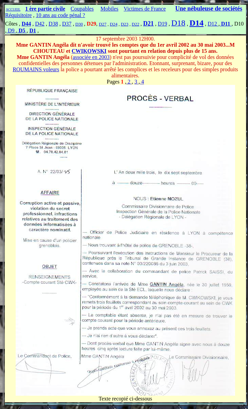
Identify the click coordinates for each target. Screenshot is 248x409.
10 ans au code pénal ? (60, 15)
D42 (40, 24)
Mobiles (109, 9)
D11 (226, 24)
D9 (11, 30)
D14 (196, 22)
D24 (113, 24)
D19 (162, 24)
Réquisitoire (18, 15)
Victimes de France (145, 9)
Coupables (82, 9)
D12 (212, 24)
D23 (124, 24)
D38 (53, 24)
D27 (102, 24)
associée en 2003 (91, 57)
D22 (135, 24)
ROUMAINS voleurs (36, 69)
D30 (79, 24)
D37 (67, 24)
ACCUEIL (13, 9)
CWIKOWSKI (89, 51)
